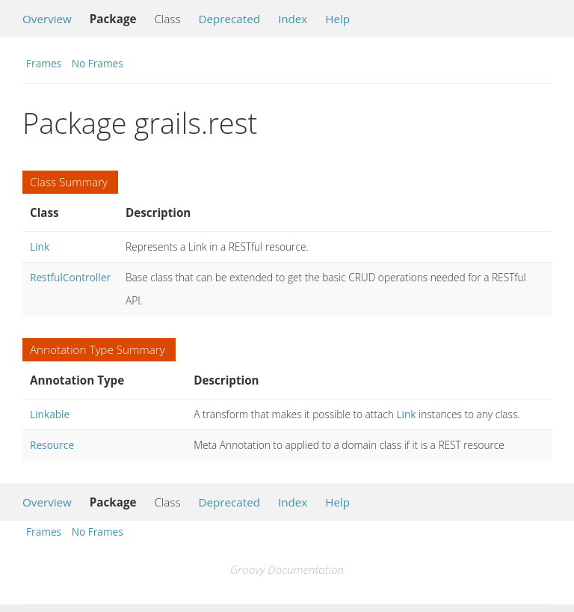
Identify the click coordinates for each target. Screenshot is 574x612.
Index (292, 18)
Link (39, 246)
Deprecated (229, 18)
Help (337, 18)
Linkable (50, 414)
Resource (52, 445)
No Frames (97, 63)
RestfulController (70, 277)
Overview (47, 18)
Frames (43, 63)
